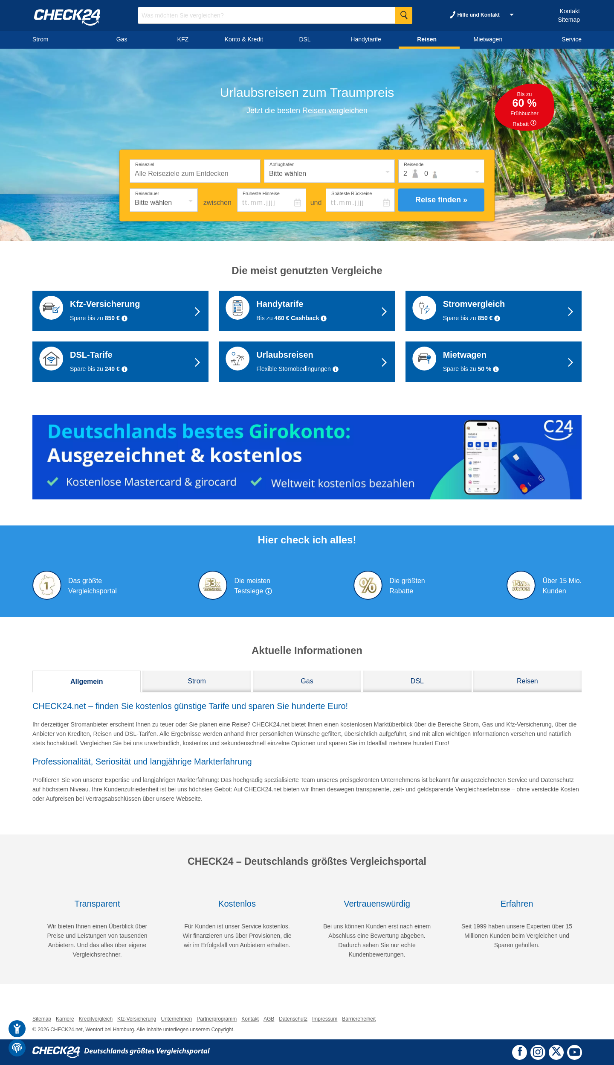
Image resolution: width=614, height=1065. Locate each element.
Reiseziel (144, 163)
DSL (417, 681)
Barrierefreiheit (359, 1019)
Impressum (324, 1019)
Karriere (65, 1019)
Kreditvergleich (96, 1019)
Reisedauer (147, 192)
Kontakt (569, 11)
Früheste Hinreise (261, 192)
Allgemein (86, 681)
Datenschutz (293, 1019)
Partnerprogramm (217, 1019)
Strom (197, 681)
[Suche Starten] (403, 15)
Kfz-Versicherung (136, 1019)
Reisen (527, 681)
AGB (269, 1019)
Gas (307, 681)
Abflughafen (282, 163)
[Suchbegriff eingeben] (275, 15)
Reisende (413, 163)
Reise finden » (441, 199)
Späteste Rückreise (351, 192)
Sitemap (569, 19)
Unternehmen (176, 1019)
